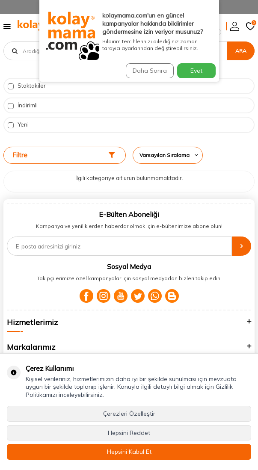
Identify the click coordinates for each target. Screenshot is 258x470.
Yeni (18, 124)
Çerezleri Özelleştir (129, 413)
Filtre (63, 155)
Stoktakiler (27, 85)
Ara (240, 50)
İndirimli (23, 105)
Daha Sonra (150, 70)
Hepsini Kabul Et (129, 451)
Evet (196, 70)
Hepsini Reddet (129, 433)
